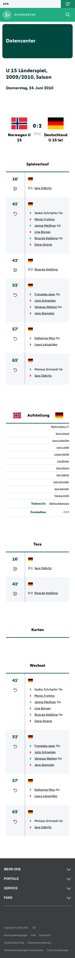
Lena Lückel (62, 447)
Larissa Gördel (61, 454)
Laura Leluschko (45, 344)
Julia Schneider (45, 300)
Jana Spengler (44, 313)
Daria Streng (43, 244)
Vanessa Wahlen (45, 307)
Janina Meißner (45, 225)
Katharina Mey (44, 338)
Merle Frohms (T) (60, 427)
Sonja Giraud (62, 434)
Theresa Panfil (61, 496)
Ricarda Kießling (46, 238)
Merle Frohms (44, 219)
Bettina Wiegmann (59, 503)
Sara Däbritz (43, 188)
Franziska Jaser (44, 294)
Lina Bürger (42, 232)
